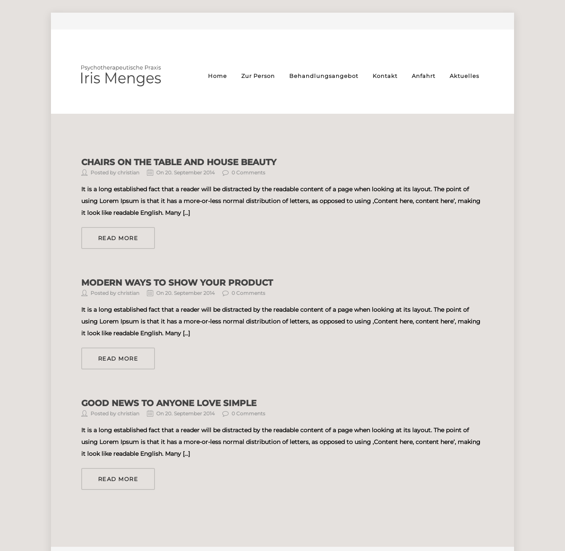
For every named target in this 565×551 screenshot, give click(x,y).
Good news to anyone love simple (168, 403)
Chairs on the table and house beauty (179, 162)
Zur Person (258, 75)
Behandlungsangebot (323, 75)
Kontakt (385, 75)
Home (217, 75)
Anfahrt (423, 75)
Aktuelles (464, 75)
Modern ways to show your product (177, 283)
